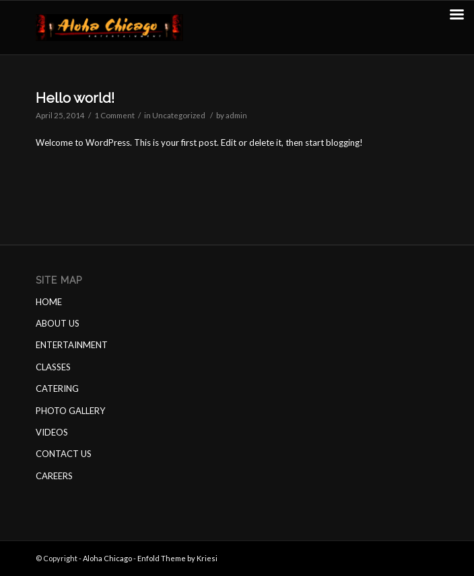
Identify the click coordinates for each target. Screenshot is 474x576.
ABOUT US (57, 323)
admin (236, 115)
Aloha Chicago (107, 558)
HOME (49, 301)
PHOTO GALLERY (70, 410)
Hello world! (75, 97)
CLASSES (53, 367)
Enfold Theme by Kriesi (177, 558)
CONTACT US (64, 453)
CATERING (57, 388)
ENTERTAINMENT (72, 344)
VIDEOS (52, 432)
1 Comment (114, 115)
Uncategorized (178, 115)
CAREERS (54, 475)
